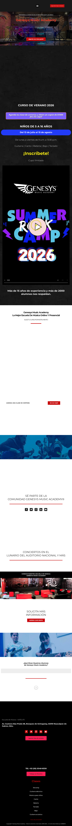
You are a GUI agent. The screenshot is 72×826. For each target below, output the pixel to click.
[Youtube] (45, 509)
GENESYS (63, 824)
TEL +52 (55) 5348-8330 (36, 768)
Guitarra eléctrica (36, 791)
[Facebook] (26, 509)
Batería (36, 803)
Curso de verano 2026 (36, 105)
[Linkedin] (40, 509)
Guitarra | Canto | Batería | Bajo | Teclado (36, 146)
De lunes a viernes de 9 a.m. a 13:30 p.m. (36, 140)
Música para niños (36, 795)
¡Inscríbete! (36, 153)
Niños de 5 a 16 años (36, 126)
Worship (36, 788)
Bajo (36, 811)
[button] (37, 5)
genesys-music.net (36, 300)
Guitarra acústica (36, 814)
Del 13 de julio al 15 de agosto (36, 132)
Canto (36, 799)
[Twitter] (31, 509)
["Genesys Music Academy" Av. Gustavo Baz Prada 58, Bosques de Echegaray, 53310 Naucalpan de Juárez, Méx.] (36, 754)
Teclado (36, 807)
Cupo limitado (36, 160)
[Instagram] (36, 509)
